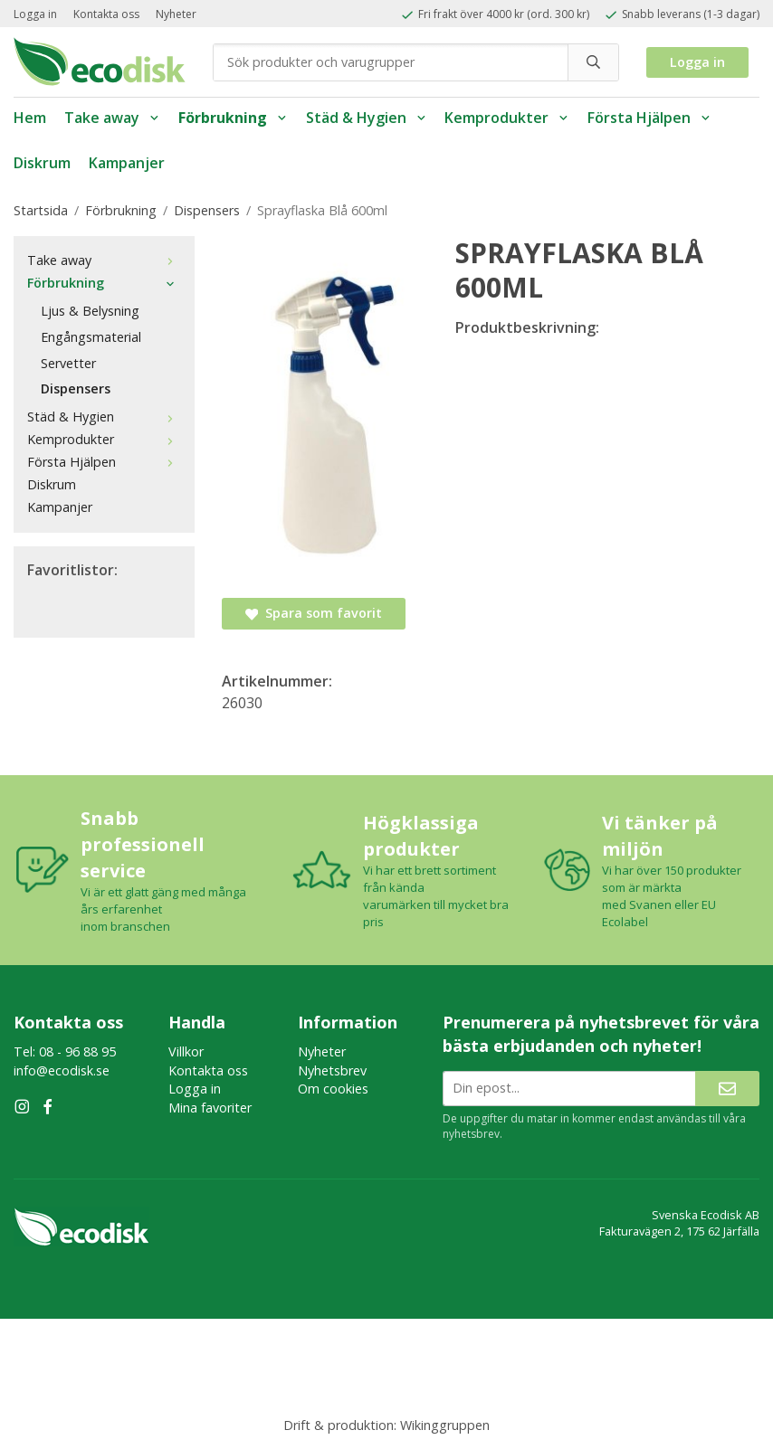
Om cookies (333, 1088)
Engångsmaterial (91, 337)
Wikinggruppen (445, 1425)
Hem (30, 118)
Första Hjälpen (649, 118)
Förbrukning (233, 118)
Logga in (35, 14)
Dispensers (75, 388)
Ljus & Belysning (90, 310)
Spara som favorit (313, 612)
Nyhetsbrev (332, 1070)
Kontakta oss (106, 14)
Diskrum (42, 163)
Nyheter (176, 14)
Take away (112, 118)
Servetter (68, 363)
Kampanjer (127, 163)
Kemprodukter (506, 118)
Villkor (186, 1051)
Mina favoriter (210, 1107)
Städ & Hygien (366, 118)
